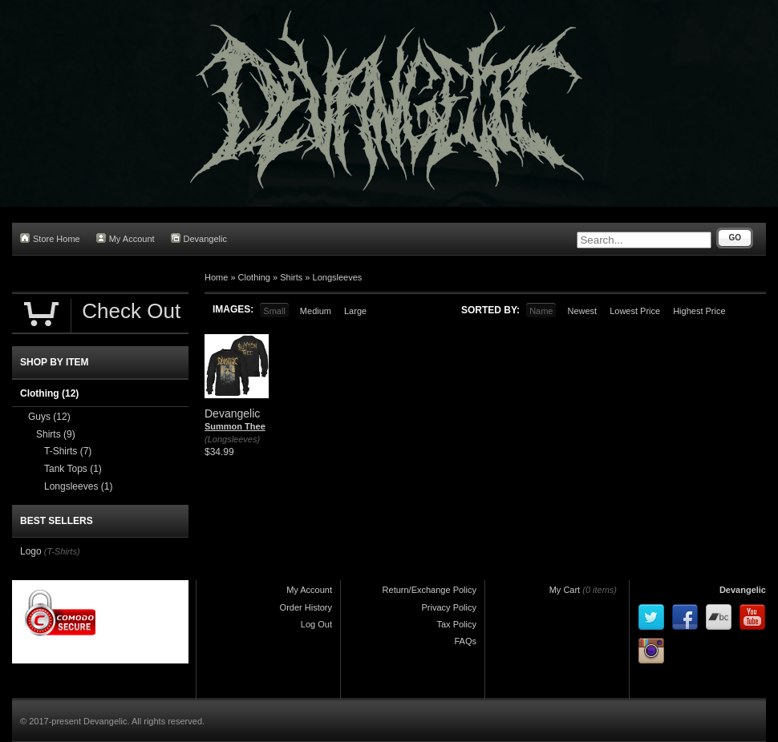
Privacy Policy (449, 607)
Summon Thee (235, 426)
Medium (315, 311)
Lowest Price (635, 311)
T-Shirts (67, 451)
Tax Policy (456, 624)
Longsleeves (338, 277)
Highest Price (699, 311)
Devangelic (199, 238)
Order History (306, 607)
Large (355, 311)
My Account (125, 238)
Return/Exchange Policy (429, 590)
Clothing (254, 277)
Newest (582, 311)
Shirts (291, 277)
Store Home (50, 238)
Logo (31, 551)
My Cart (565, 590)
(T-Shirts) (62, 551)
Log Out (316, 624)
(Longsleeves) (232, 439)
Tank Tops (73, 468)
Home (216, 277)
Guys (49, 416)
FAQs (465, 641)
